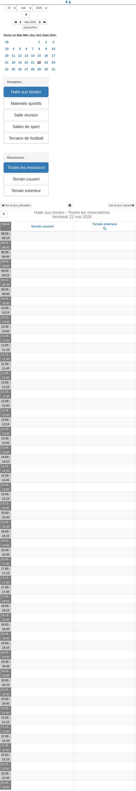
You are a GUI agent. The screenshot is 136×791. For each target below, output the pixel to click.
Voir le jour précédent (16, 205)
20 (7, 55)
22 (7, 69)
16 (46, 55)
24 (53, 62)
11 (13, 55)
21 (7, 62)
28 (32, 69)
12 (20, 55)
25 (13, 69)
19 (7, 49)
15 (39, 55)
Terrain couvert (42, 226)
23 (46, 62)
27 (26, 69)
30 (46, 69)
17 (53, 55)
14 (32, 55)
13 (26, 55)
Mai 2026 (30, 22)
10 (53, 49)
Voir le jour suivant (122, 205)
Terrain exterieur (104, 224)
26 (20, 69)
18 (7, 42)
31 (53, 69)
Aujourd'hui (30, 27)
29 (39, 69)
